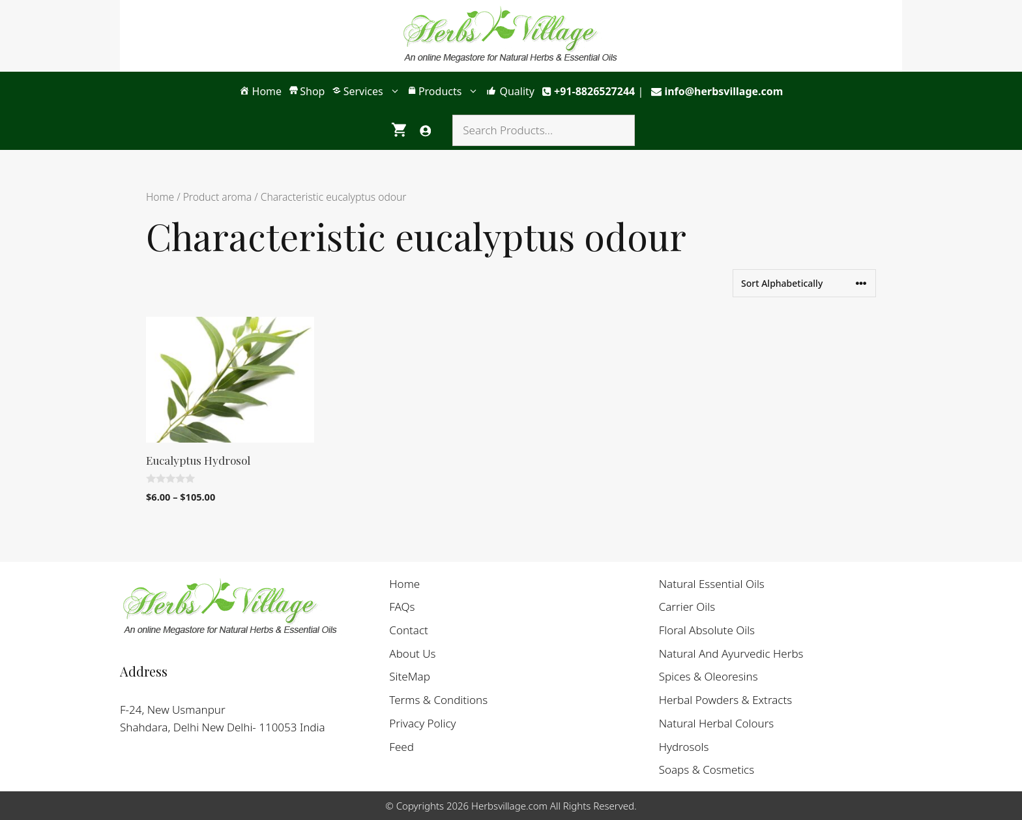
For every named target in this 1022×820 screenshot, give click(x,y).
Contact (408, 629)
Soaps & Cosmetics (707, 769)
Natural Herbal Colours (716, 723)
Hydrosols (684, 746)
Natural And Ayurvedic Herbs (731, 653)
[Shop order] (804, 283)
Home (160, 197)
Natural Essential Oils (712, 583)
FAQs (402, 606)
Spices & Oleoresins (708, 676)
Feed (401, 746)
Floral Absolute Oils (707, 629)
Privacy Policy (422, 723)
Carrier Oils (687, 606)
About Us (412, 653)
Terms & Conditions (438, 699)
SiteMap (409, 676)
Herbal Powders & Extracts (726, 699)
